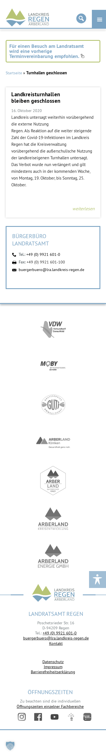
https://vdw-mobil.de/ (53, 328)
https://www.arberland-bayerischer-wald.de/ (53, 480)
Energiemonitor (87, 717)
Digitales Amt (71, 717)
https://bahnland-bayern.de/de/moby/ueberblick (53, 366)
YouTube (55, 717)
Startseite (14, 72)
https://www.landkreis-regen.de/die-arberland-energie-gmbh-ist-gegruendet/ (53, 556)
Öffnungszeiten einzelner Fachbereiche (50, 706)
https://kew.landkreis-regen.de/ (53, 518)
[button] (10, 746)
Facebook (38, 717)
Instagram (22, 717)
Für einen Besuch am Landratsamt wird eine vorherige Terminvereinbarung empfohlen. (47, 51)
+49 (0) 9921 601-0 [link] (60, 633)
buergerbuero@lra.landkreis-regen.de (51, 269)
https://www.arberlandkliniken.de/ (53, 442)
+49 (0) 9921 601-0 (43, 254)
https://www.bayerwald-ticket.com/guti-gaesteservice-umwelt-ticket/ (53, 404)
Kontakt (56, 643)
